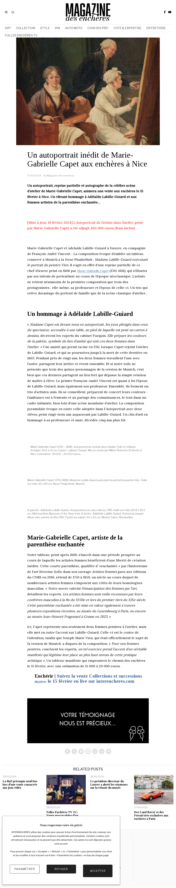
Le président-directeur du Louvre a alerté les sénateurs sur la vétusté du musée (109, 785)
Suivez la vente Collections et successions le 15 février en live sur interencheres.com (88, 678)
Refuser (61, 872)
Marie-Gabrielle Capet (95, 271)
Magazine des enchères (60, 175)
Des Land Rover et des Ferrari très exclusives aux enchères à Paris (151, 816)
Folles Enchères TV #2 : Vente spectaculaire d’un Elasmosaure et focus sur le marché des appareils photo (64, 817)
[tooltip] (165, 12)
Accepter (98, 872)
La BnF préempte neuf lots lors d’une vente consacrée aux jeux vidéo (20, 785)
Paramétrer (24, 872)
